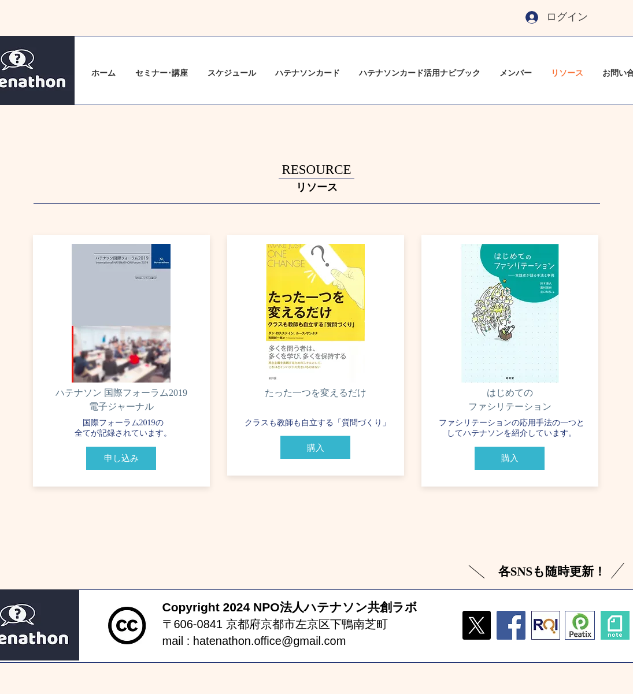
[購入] (315, 447)
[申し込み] (121, 458)
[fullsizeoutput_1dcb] (545, 625)
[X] (476, 625)
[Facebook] (511, 625)
